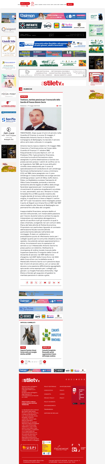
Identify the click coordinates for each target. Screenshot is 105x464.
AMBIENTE (62, 4)
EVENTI (58, 4)
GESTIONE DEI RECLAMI (51, 413)
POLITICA (48, 4)
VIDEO (70, 4)
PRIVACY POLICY (49, 398)
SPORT (65, 4)
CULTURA (55, 4)
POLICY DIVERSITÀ (49, 401)
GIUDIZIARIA (40, 4)
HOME (19, 4)
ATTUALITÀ (45, 4)
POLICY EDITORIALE (50, 386)
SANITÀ (52, 4)
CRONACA (36, 4)
